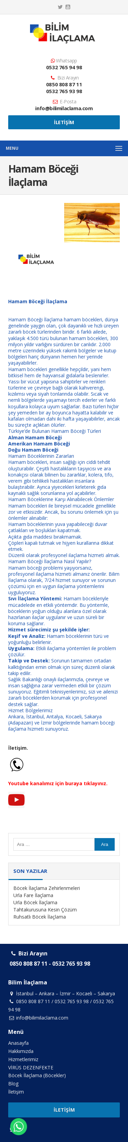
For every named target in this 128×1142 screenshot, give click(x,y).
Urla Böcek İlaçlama (35, 902)
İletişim (64, 122)
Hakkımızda (20, 1051)
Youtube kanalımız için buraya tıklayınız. (58, 783)
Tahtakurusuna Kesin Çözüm (45, 909)
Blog (13, 1083)
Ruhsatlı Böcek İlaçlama (39, 916)
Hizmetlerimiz (23, 1059)
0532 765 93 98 (64, 91)
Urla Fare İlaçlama (33, 895)
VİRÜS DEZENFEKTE (30, 1067)
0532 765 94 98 (64, 67)
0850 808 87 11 (64, 84)
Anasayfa (18, 1043)
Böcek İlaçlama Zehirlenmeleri (46, 888)
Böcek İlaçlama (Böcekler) (37, 1075)
